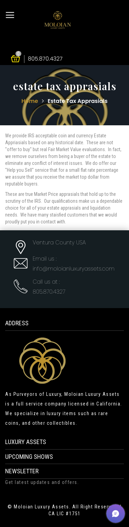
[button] (116, 514)
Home (30, 101)
